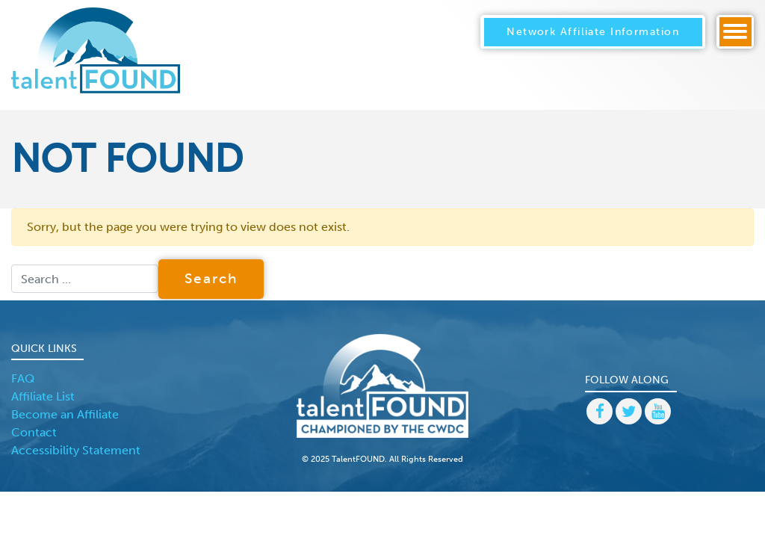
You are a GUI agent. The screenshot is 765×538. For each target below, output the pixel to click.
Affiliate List (43, 396)
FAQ (22, 378)
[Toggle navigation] (735, 32)
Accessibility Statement (75, 450)
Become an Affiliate (65, 414)
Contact (34, 432)
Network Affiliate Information (593, 31)
